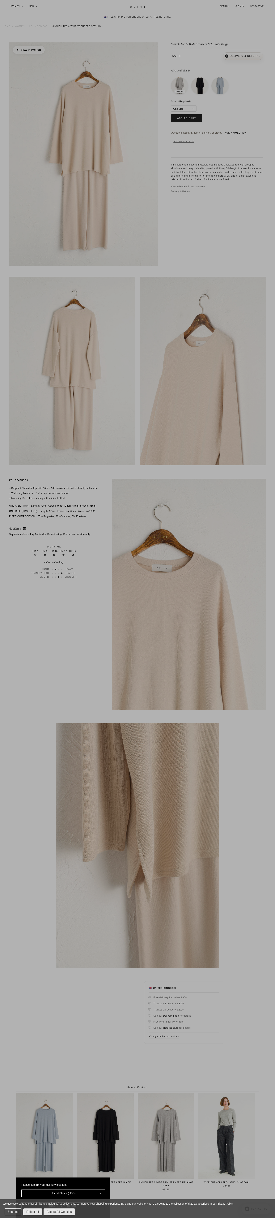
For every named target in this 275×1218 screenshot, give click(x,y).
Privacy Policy (224, 1203)
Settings (13, 1211)
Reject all (32, 1211)
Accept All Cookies (59, 1211)
